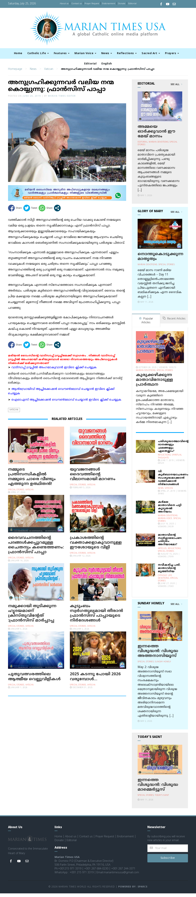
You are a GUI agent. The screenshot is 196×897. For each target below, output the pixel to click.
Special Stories (16, 493)
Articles (162, 552)
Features (62, 53)
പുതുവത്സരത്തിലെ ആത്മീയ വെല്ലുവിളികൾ (34, 681)
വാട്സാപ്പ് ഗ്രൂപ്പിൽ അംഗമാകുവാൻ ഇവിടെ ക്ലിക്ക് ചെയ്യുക (54, 371)
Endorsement (108, 3)
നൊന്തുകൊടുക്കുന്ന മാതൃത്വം (160, 260)
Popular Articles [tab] (146, 324)
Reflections (127, 53)
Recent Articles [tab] (174, 322)
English (106, 63)
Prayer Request (92, 3)
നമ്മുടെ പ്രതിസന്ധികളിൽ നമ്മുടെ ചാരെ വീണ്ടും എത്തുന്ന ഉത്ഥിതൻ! (32, 480)
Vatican (48, 73)
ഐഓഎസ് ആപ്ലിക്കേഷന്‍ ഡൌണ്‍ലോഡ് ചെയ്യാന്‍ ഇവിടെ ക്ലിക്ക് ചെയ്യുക (66, 404)
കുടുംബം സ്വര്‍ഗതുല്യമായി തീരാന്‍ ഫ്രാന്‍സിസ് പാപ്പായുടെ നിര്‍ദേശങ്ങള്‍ (96, 617)
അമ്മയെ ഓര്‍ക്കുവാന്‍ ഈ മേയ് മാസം (156, 135)
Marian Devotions (158, 146)
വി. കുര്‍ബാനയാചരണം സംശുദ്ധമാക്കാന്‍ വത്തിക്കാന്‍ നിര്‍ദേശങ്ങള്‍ (173, 482)
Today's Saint (162, 799)
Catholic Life (38, 53)
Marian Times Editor (62, 100)
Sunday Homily (163, 665)
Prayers (172, 53)
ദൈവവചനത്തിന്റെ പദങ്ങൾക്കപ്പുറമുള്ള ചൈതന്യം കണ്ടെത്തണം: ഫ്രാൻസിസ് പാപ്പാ (36, 549)
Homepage (15, 73)
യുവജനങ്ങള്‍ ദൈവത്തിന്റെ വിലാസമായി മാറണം (92, 478)
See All (176, 88)
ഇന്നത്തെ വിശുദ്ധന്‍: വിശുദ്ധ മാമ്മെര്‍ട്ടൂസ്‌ (158, 788)
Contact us (76, 3)
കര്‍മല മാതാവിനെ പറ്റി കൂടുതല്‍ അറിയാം (169, 510)
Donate (121, 3)
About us (64, 3)
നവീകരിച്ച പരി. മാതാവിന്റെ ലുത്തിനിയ (169, 572)
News (106, 53)
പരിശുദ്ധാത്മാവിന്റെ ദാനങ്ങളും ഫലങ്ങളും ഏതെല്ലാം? (173, 449)
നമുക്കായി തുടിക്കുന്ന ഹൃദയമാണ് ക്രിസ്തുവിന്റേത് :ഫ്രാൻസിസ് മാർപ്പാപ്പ (32, 617)
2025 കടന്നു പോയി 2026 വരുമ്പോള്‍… (95, 681)
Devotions (163, 582)
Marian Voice (85, 53)
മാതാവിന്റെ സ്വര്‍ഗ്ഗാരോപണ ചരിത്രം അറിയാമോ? (170, 543)
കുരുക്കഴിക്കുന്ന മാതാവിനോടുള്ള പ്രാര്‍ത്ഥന (154, 383)
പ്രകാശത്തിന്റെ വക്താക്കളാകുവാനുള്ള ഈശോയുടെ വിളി (96, 546)
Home (18, 53)
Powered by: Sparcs (132, 890)
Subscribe (168, 862)
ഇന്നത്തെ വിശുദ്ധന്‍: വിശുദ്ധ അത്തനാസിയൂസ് (158, 655)
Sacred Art (151, 53)
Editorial (132, 3)
